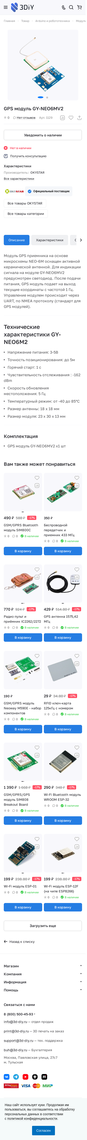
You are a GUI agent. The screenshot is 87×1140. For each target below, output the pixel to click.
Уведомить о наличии (43, 135)
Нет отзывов (24, 117)
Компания (13, 974)
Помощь (11, 990)
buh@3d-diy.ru (15, 1050)
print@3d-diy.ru (16, 1031)
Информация (15, 982)
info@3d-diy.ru (15, 1022)
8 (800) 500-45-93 (18, 1014)
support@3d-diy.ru (18, 1040)
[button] (40, 97)
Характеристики (49, 240)
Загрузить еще (43, 925)
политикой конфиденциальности (32, 1118)
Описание (16, 240)
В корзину (23, 551)
